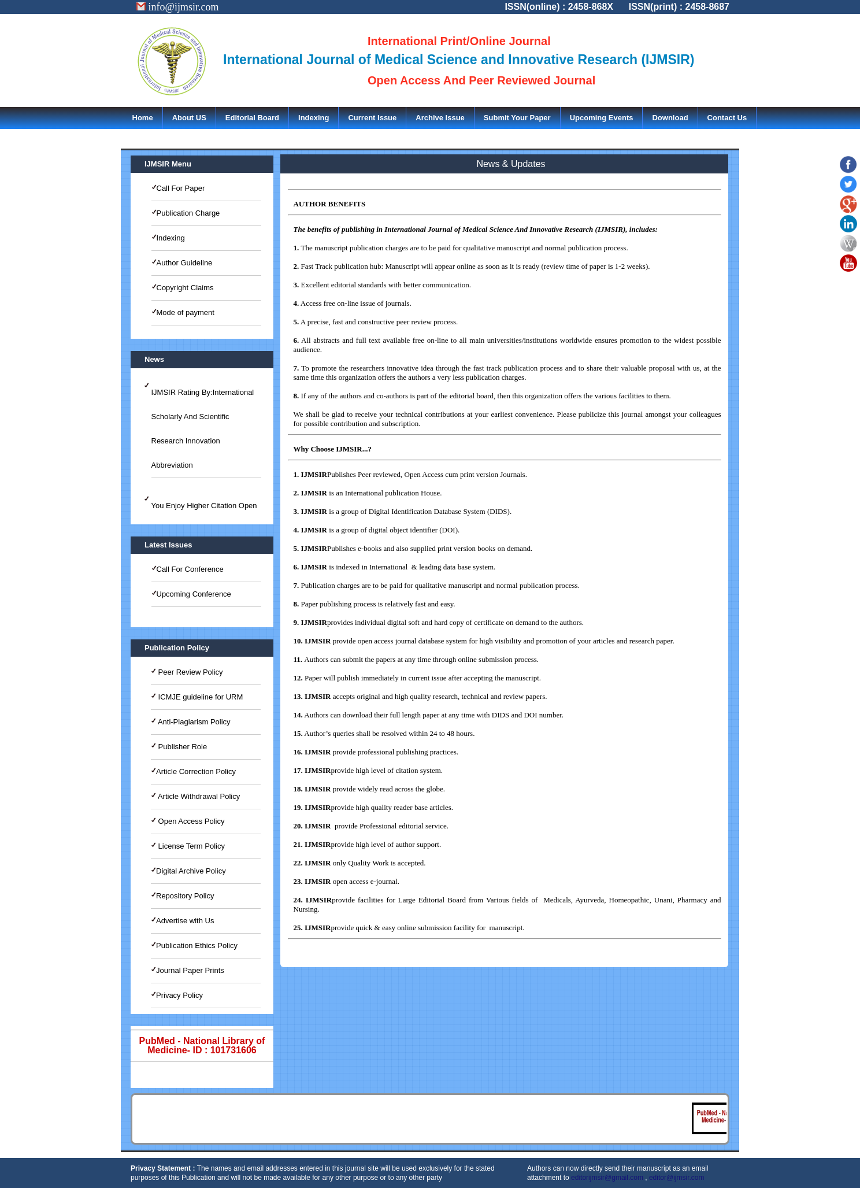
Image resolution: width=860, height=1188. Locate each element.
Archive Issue (440, 117)
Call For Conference (190, 569)
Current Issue (372, 117)
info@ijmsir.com (177, 7)
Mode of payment (185, 312)
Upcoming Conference (194, 594)
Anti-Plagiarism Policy (193, 721)
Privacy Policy (179, 995)
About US (189, 117)
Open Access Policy (190, 821)
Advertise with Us (185, 920)
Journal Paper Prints (190, 970)
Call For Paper (181, 188)
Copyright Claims (185, 287)
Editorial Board (252, 117)
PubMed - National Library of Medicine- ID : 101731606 (202, 1045)
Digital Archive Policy (191, 871)
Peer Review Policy (189, 672)
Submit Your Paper (517, 117)
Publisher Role (181, 746)
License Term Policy (190, 846)
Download (670, 117)
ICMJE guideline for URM (199, 697)
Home (142, 117)
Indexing (313, 117)
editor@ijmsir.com (677, 1178)
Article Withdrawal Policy (198, 796)
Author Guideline (185, 262)
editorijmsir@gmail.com (607, 1178)
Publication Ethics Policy (197, 945)
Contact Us (727, 117)
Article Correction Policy (196, 771)
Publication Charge (188, 213)
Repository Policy (185, 895)
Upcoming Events (601, 117)
